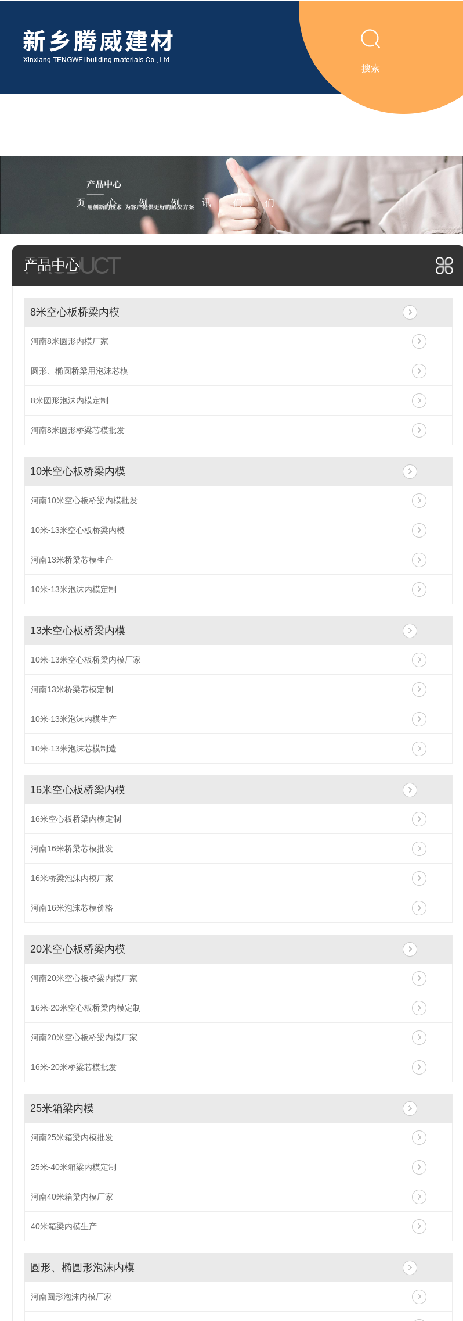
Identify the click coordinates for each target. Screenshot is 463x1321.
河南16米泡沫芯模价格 (72, 907)
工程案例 (175, 156)
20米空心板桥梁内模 (77, 949)
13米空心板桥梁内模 (77, 630)
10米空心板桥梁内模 (77, 471)
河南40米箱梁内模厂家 (72, 1196)
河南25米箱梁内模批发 (72, 1137)
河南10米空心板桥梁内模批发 (84, 500)
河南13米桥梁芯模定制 (72, 689)
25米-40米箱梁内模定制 (74, 1167)
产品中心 (112, 156)
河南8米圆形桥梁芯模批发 (78, 430)
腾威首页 (81, 156)
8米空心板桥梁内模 (75, 312)
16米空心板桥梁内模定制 (76, 819)
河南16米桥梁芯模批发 (72, 848)
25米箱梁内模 (62, 1108)
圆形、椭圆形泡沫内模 (82, 1267)
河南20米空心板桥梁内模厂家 (84, 978)
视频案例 (143, 156)
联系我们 (270, 156)
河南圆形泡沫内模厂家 (71, 1296)
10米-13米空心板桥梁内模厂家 (86, 659)
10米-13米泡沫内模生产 (74, 719)
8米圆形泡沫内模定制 (69, 400)
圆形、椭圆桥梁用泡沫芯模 (79, 370)
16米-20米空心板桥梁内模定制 (86, 1007)
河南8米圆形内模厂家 (69, 341)
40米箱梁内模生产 (64, 1226)
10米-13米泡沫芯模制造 (74, 748)
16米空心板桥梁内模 (77, 790)
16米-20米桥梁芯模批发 (74, 1067)
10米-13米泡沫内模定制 (74, 589)
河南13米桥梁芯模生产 (72, 559)
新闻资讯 (206, 156)
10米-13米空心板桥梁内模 (78, 530)
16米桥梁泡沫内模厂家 (72, 878)
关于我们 (238, 156)
